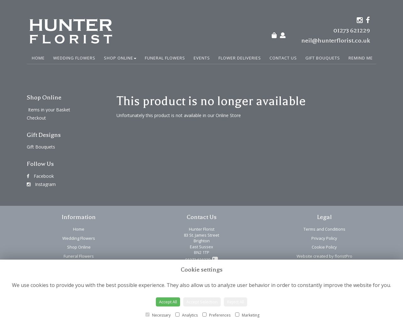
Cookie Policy (324, 247)
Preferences (216, 315)
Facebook (40, 176)
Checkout (36, 118)
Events (202, 58)
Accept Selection (202, 302)
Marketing (247, 315)
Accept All (168, 302)
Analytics (186, 315)
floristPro (343, 256)
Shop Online (120, 58)
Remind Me (361, 58)
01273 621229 (351, 30)
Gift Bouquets (322, 58)
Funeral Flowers (165, 58)
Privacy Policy (324, 238)
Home (38, 58)
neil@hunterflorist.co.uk (335, 40)
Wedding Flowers (74, 58)
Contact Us (283, 58)
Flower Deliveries (240, 58)
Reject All (235, 302)
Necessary (158, 315)
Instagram (41, 184)
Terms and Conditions (324, 229)
